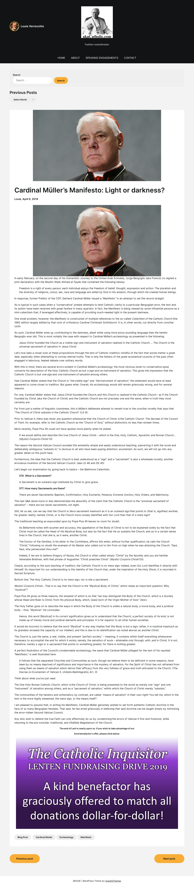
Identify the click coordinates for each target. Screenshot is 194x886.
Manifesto (86, 837)
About (75, 57)
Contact (130, 57)
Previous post (24, 858)
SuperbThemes (113, 881)
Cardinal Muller (44, 837)
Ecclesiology (66, 837)
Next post (169, 858)
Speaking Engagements (102, 57)
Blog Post (23, 837)
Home (61, 57)
